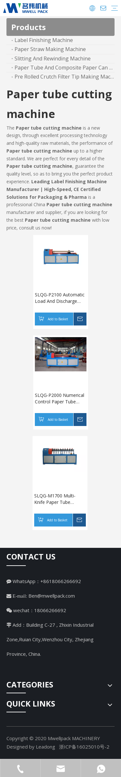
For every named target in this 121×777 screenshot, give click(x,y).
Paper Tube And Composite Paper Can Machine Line (65, 67)
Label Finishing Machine (44, 40)
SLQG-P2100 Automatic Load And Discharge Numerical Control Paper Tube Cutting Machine (60, 298)
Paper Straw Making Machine (50, 49)
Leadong (45, 746)
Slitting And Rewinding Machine (53, 58)
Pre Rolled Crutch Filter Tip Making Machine (65, 76)
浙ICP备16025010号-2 (84, 746)
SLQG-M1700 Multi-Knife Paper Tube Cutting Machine (55, 499)
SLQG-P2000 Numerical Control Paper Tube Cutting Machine (59, 398)
